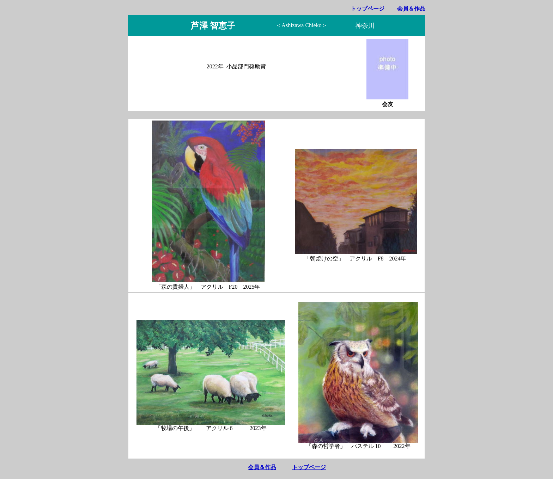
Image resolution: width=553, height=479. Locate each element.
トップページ (367, 9)
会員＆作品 (411, 9)
